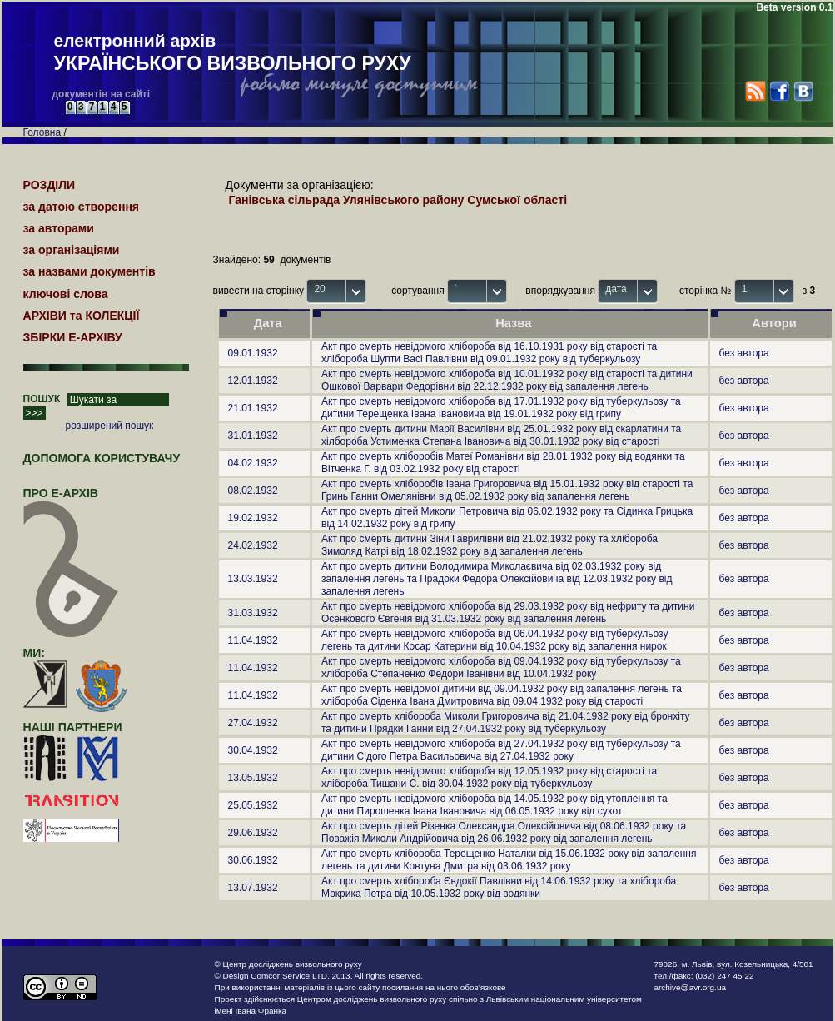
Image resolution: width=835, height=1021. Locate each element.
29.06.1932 (253, 833)
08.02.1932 (253, 490)
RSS (755, 91)
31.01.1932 (253, 435)
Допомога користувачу (102, 458)
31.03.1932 (253, 613)
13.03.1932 (253, 579)
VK (803, 91)
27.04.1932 (253, 723)
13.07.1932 (253, 888)
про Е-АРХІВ (71, 500)
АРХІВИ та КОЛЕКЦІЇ (81, 315)
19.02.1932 (253, 518)
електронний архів (232, 53)
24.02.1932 (253, 545)
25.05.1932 (253, 805)
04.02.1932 (253, 463)
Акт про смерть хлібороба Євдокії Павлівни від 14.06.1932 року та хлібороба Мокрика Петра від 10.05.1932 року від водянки (498, 887)
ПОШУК (42, 399)
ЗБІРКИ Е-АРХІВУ (72, 337)
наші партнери (72, 727)
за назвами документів (89, 271)
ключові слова (65, 294)
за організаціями (71, 249)
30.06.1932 (253, 860)
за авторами (58, 228)
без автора (744, 353)
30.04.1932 (253, 750)
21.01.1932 (253, 408)
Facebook (778, 91)
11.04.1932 (253, 640)
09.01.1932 (253, 353)
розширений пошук (110, 425)
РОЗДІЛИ (49, 185)
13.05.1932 (253, 778)
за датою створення (81, 206)
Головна (42, 132)
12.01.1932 (253, 380)
